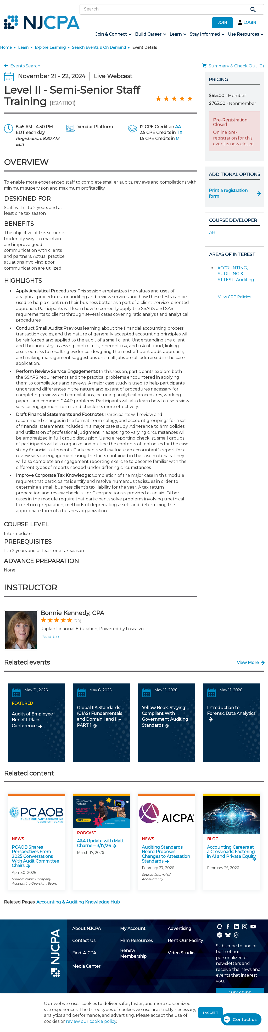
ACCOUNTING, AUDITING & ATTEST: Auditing (235, 273)
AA (178, 126)
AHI (213, 232)
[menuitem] (113, 34)
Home (6, 47)
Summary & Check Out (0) (233, 65)
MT (179, 138)
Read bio (50, 636)
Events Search (22, 65)
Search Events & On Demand (99, 47)
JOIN (222, 22)
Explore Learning (50, 47)
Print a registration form (228, 193)
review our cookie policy (91, 1021)
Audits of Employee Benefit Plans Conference (32, 720)
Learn (23, 47)
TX (179, 132)
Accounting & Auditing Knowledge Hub (78, 902)
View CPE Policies (234, 297)
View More (248, 662)
